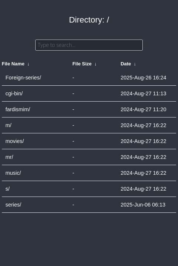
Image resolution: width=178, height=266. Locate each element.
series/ (13, 205)
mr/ (9, 157)
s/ (8, 189)
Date (126, 63)
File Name (13, 63)
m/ (8, 125)
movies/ (15, 141)
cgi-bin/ (14, 93)
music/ (13, 173)
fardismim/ (18, 109)
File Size (82, 63)
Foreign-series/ (23, 78)
